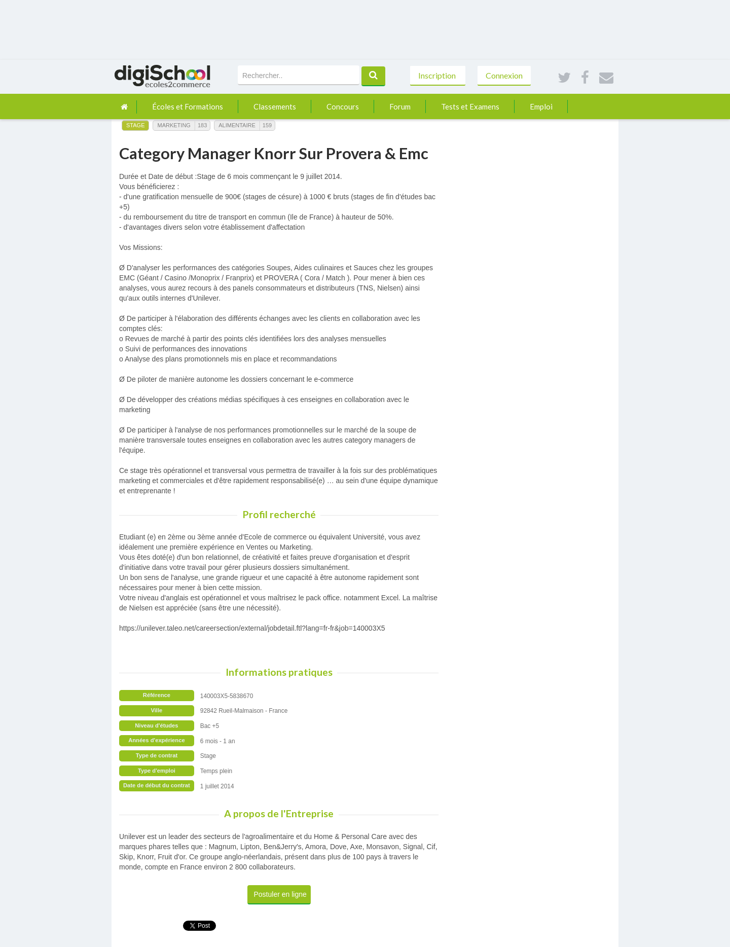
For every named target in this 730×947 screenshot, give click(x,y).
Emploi (541, 106)
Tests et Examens (470, 106)
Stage (135, 125)
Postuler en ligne (280, 894)
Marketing (173, 125)
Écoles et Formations (187, 106)
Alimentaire (237, 125)
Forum (400, 106)
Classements (274, 106)
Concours (342, 106)
